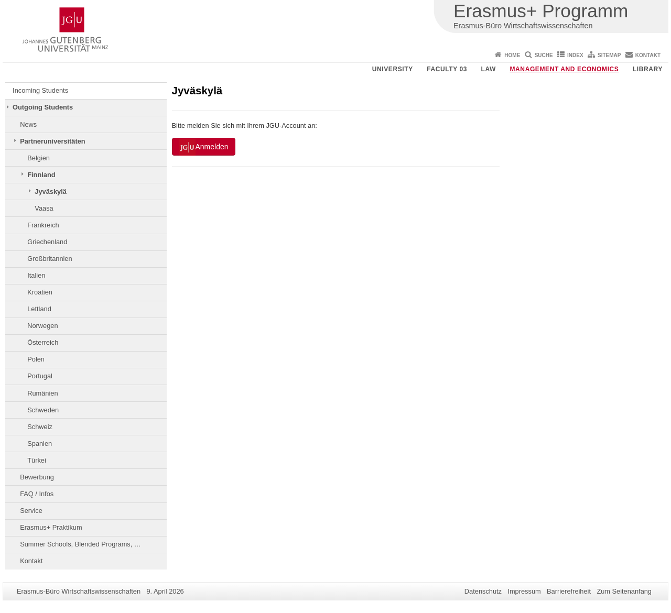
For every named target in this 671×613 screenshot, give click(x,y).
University (392, 69)
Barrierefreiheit (569, 591)
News (28, 124)
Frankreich (43, 225)
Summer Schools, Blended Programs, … (80, 544)
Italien (36, 275)
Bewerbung (37, 477)
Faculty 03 (447, 69)
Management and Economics (564, 69)
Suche (544, 55)
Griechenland (47, 242)
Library (648, 69)
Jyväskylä (51, 191)
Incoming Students (40, 90)
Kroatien (39, 292)
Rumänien (42, 393)
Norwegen (42, 326)
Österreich (42, 342)
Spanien (39, 443)
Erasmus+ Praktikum (51, 527)
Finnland (41, 175)
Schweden (43, 410)
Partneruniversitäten (52, 141)
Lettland (39, 309)
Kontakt (648, 55)
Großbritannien (49, 258)
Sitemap (609, 55)
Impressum (523, 591)
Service (31, 511)
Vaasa (44, 208)
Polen (36, 359)
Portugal (39, 376)
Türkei (36, 460)
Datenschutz (483, 591)
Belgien (38, 158)
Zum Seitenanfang (624, 591)
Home (512, 55)
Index (575, 55)
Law (488, 69)
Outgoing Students (43, 107)
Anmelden (204, 147)
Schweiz (39, 427)
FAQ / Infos (36, 494)
